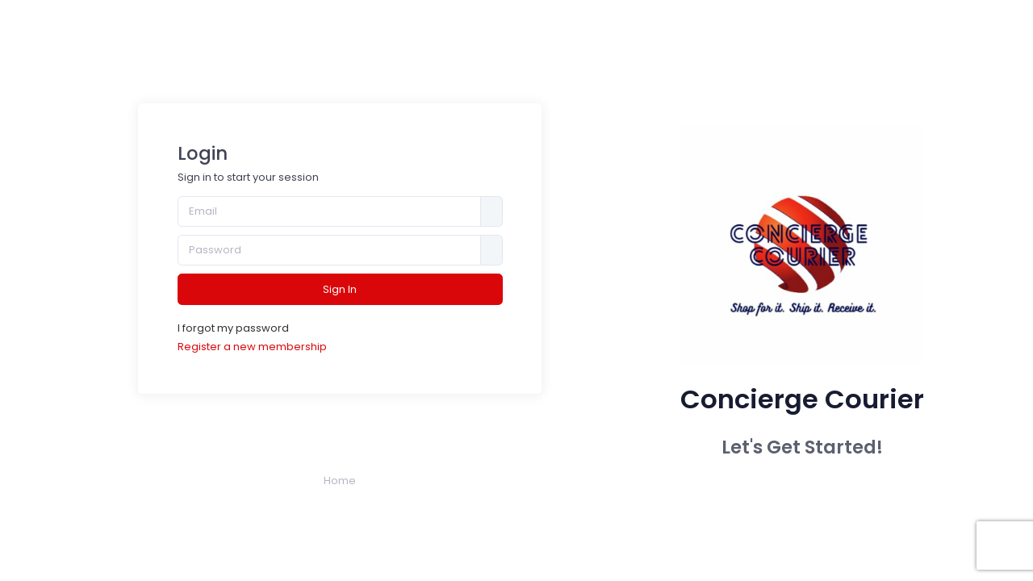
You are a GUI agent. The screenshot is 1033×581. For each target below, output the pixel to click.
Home (340, 480)
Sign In (340, 289)
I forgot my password (233, 328)
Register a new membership (252, 346)
